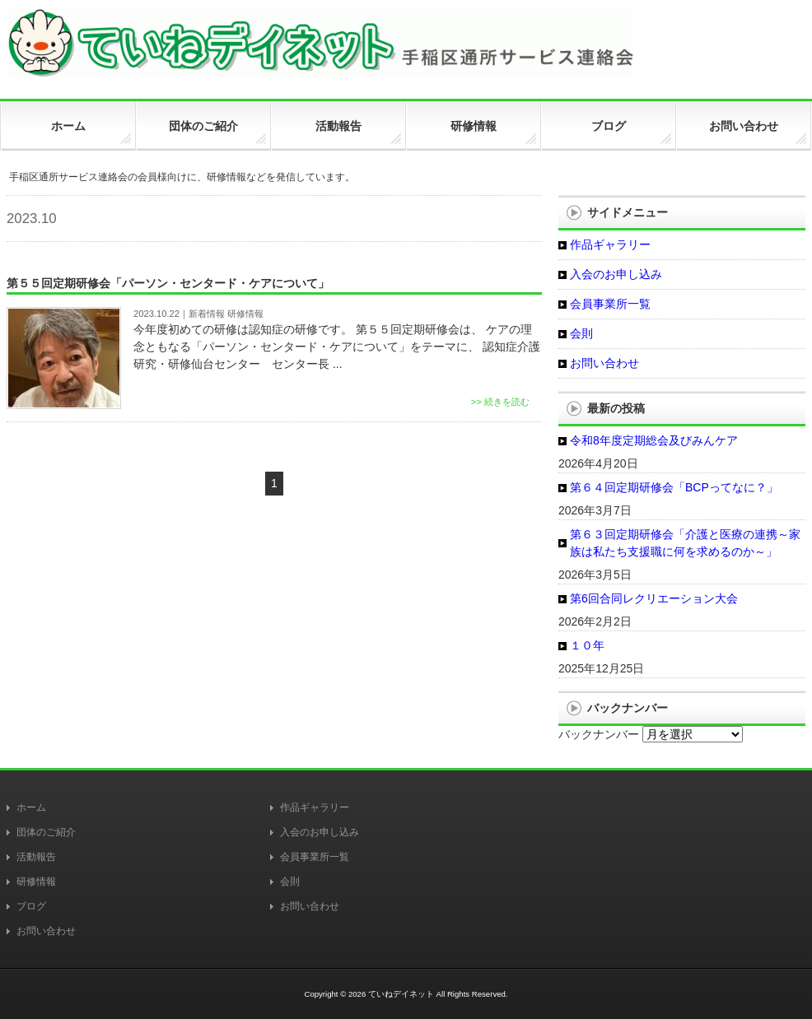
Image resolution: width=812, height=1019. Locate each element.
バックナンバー (598, 734)
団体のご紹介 (46, 832)
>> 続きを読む (500, 402)
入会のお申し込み (616, 274)
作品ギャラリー (610, 244)
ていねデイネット (401, 993)
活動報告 (36, 857)
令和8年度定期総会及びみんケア (654, 440)
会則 (581, 333)
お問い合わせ (604, 363)
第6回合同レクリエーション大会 (654, 598)
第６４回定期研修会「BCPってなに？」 (674, 487)
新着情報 (207, 314)
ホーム (31, 807)
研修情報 (245, 314)
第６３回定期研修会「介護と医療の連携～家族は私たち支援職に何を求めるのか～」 (685, 543)
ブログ (31, 906)
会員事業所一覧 (610, 303)
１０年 (587, 645)
